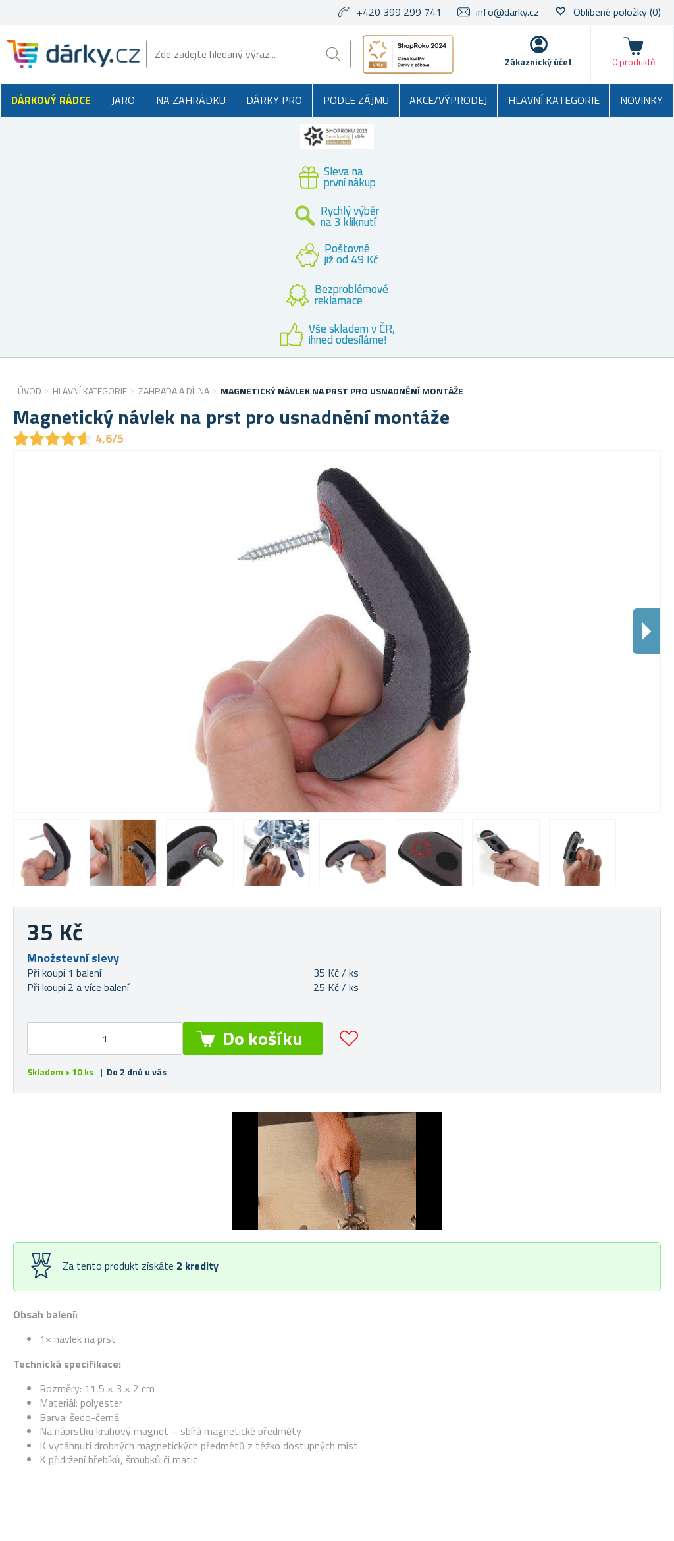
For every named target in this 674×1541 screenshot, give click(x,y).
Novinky (641, 100)
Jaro (123, 100)
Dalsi (646, 631)
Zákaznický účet (538, 61)
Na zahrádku (191, 100)
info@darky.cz (507, 12)
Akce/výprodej (448, 100)
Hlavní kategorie (554, 100)
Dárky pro (274, 100)
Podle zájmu (356, 100)
